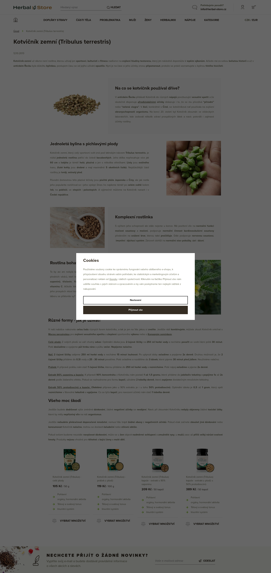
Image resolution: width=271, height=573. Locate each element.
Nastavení (135, 300)
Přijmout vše (136, 309)
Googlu (113, 279)
